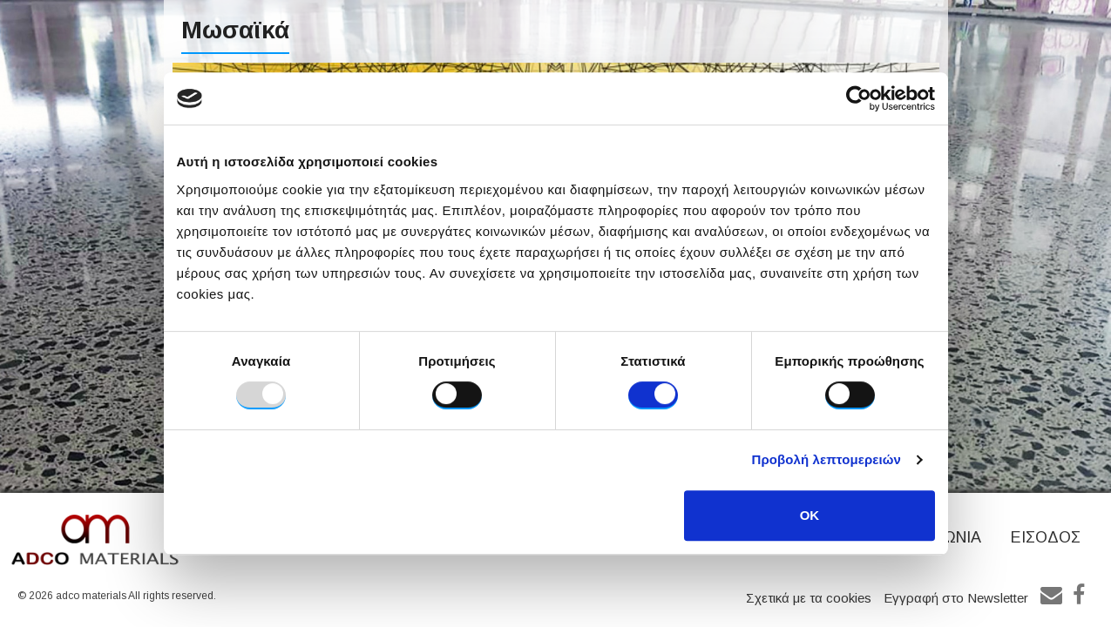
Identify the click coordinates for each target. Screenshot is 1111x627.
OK (810, 515)
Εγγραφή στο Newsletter (956, 597)
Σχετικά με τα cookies (808, 597)
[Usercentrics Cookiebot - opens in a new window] (858, 98)
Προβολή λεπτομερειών (827, 459)
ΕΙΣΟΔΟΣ (1046, 537)
